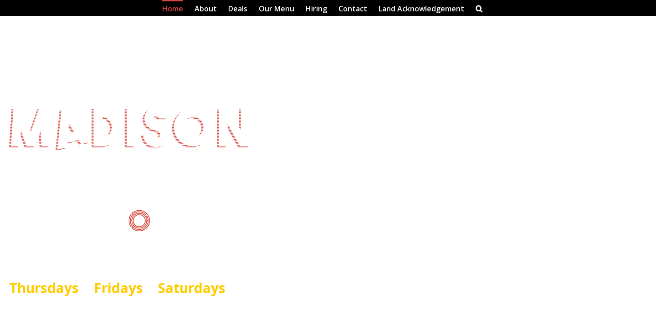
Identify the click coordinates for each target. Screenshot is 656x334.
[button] (479, 8)
